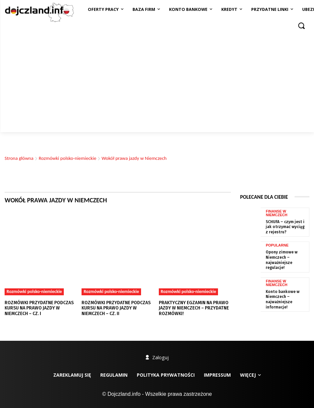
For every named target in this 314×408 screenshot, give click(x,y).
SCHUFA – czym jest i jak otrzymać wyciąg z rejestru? (286, 226)
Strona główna (19, 158)
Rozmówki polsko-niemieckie (67, 158)
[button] (301, 25)
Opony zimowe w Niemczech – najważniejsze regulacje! (286, 257)
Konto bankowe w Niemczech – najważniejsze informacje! (281, 293)
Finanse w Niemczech (276, 278)
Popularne (277, 246)
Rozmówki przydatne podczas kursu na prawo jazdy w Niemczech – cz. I (37, 307)
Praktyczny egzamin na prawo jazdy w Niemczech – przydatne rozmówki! (193, 307)
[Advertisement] (157, 83)
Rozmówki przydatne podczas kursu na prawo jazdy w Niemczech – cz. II (114, 307)
